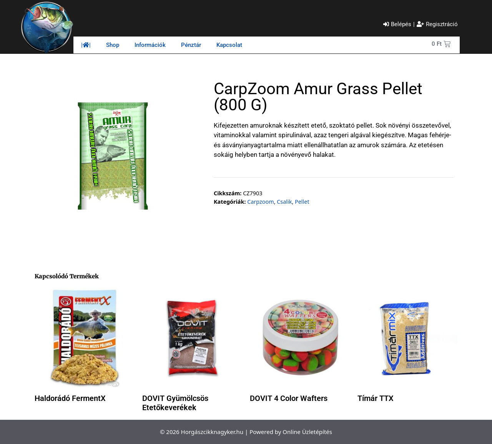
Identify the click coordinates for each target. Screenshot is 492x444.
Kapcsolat (229, 45)
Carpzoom (260, 201)
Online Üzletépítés (307, 432)
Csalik (284, 201)
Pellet (302, 201)
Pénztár (191, 45)
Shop (112, 45)
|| (86, 45)
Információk (150, 45)
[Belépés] (397, 24)
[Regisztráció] (437, 24)
